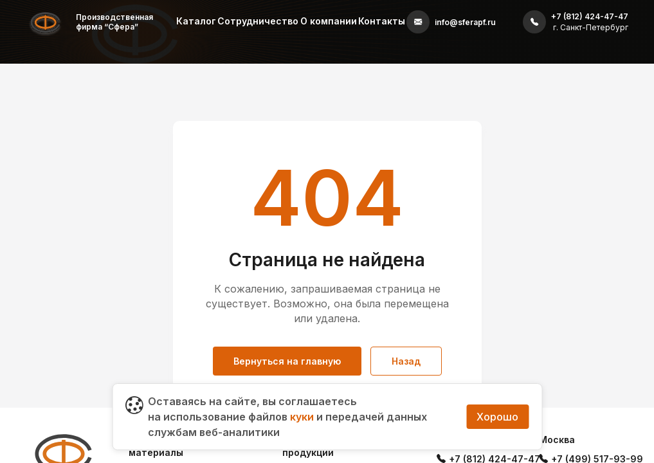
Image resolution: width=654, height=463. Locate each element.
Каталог (196, 20)
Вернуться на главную (287, 361)
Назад (406, 361)
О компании (328, 20)
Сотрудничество (257, 20)
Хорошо (497, 416)
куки (302, 416)
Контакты (381, 20)
